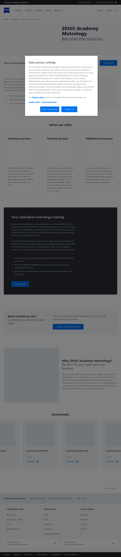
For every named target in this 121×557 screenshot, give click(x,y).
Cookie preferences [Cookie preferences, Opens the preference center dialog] (49, 109)
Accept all (69, 109)
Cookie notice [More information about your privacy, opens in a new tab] (34, 102)
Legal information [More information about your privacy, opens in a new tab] (49, 102)
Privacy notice (38, 97)
